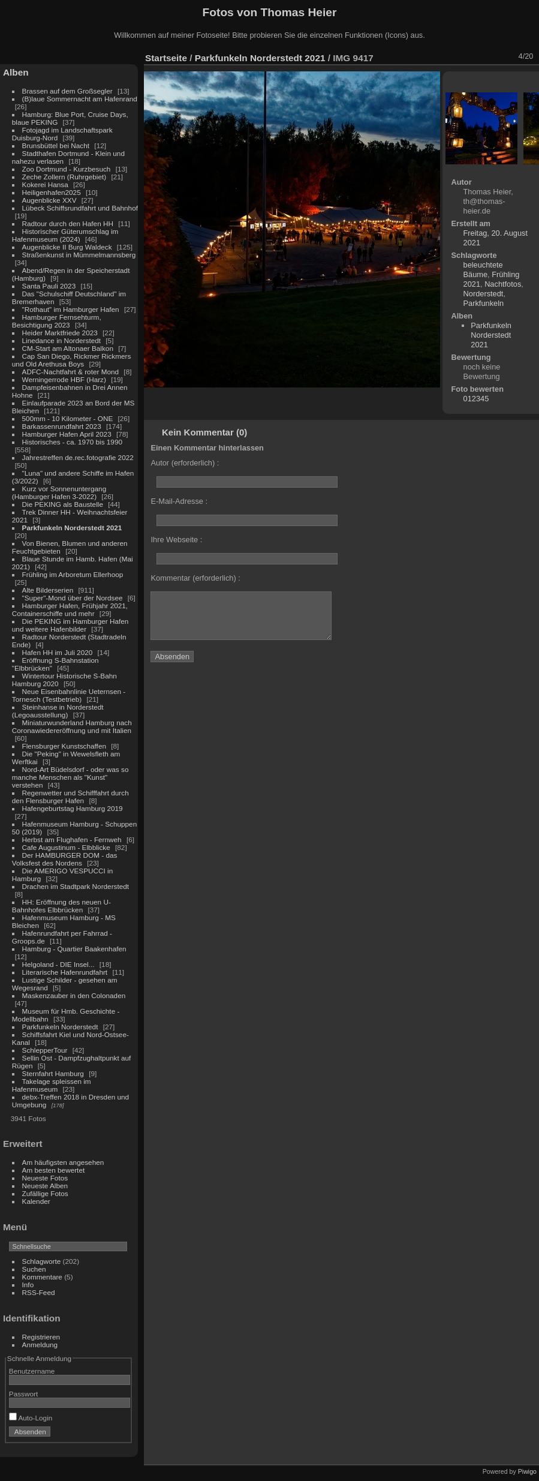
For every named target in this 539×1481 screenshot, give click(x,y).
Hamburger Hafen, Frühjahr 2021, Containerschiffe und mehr (70, 609)
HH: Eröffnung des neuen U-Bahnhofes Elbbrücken (61, 906)
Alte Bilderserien (48, 590)
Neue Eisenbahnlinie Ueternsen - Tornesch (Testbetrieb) (68, 695)
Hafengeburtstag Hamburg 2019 (72, 808)
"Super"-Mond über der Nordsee (72, 598)
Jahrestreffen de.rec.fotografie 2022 (78, 457)
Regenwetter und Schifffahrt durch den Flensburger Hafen (70, 796)
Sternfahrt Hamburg (53, 1073)
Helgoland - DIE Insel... (58, 964)
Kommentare (42, 1277)
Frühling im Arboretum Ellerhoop (73, 574)
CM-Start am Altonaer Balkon (67, 348)
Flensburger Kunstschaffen (64, 746)
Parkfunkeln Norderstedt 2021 (72, 527)
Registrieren (41, 1337)
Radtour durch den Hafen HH (67, 223)
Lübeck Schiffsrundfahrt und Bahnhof (80, 208)
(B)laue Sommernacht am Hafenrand (79, 99)
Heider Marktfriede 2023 (60, 333)
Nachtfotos (502, 284)
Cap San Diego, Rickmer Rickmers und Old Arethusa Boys (71, 360)
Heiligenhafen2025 (51, 192)
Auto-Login (31, 1418)
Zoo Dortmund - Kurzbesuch (66, 169)
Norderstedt (483, 293)
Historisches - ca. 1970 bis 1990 (72, 442)
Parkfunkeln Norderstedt (60, 1027)
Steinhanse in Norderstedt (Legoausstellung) (58, 711)
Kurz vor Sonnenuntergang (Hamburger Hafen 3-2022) (59, 492)
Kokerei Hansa (45, 184)
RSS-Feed (38, 1292)
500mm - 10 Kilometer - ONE (67, 418)
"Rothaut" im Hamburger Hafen (70, 309)
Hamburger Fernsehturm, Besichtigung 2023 (56, 321)
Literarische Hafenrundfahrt (65, 972)
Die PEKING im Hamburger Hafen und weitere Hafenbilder (70, 625)
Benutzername (32, 1371)
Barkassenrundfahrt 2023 (61, 426)
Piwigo (527, 1471)
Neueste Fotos (45, 1178)
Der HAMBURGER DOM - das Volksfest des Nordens (65, 859)
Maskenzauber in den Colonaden (74, 995)
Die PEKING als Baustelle (62, 504)
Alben (16, 72)
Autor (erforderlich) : (184, 462)
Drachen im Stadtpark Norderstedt (76, 886)
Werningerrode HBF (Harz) (64, 379)
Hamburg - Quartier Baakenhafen (74, 949)
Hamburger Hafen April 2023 (67, 434)
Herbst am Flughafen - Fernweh (73, 839)
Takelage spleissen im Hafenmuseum (51, 1085)
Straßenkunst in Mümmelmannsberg (79, 255)
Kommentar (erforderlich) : (195, 577)
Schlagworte (41, 1261)
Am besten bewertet (53, 1170)
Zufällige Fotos (45, 1193)
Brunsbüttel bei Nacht (56, 145)
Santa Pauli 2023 (49, 286)
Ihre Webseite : (176, 539)
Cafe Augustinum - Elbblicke (66, 847)
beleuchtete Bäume (483, 269)
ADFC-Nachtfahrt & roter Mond (70, 371)
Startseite (166, 58)
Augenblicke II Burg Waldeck (67, 247)
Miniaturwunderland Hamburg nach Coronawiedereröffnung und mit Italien (72, 726)
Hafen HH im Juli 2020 (57, 652)
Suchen (34, 1269)
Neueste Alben (45, 1185)
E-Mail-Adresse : (178, 501)
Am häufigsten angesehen (63, 1162)
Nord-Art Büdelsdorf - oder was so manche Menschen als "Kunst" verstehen (70, 777)
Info (28, 1284)
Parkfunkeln (483, 303)
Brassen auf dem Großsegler (67, 91)
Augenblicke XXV (49, 200)
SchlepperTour (45, 1050)
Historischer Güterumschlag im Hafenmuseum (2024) (65, 235)
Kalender (36, 1201)
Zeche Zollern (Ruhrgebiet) (64, 177)
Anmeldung (40, 1344)
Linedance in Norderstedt (61, 340)
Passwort (23, 1394)
